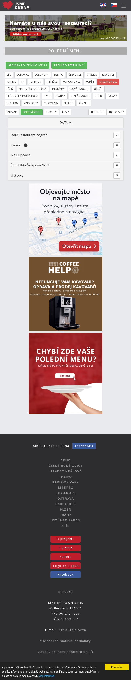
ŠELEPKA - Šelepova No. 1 (30, 165)
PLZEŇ (65, 509)
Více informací (47, 676)
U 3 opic (17, 175)
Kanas (15, 145)
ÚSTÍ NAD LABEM (65, 520)
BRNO (65, 460)
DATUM (65, 122)
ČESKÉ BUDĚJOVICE (66, 466)
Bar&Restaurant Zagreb (29, 135)
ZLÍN (65, 526)
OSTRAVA (65, 498)
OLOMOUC (65, 493)
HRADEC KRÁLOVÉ (66, 471)
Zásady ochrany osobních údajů (65, 652)
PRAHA (65, 515)
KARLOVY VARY (65, 482)
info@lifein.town (72, 630)
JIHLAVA (65, 477)
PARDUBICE (65, 504)
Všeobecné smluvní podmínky (65, 641)
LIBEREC (65, 487)
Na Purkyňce (20, 155)
